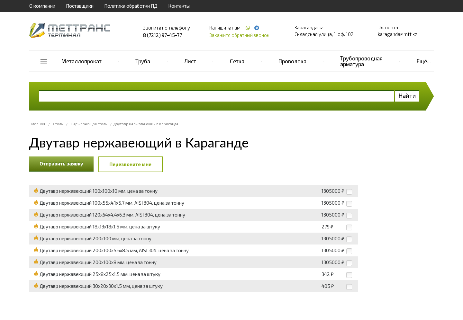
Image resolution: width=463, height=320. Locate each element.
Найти (407, 95)
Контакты (179, 6)
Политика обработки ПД (131, 6)
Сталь (58, 124)
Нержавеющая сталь (89, 124)
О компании (42, 6)
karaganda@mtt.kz (397, 34)
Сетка (237, 61)
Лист (190, 61)
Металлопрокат (81, 61)
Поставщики (80, 6)
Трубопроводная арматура (361, 61)
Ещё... (424, 61)
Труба (142, 61)
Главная (38, 124)
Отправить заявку (61, 163)
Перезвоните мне (130, 164)
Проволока (292, 61)
